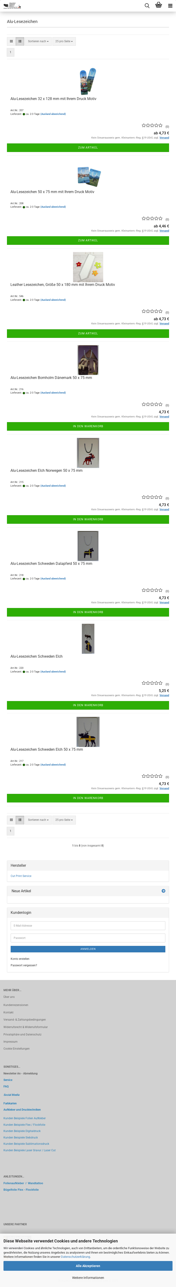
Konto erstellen (20, 958)
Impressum (10, 1041)
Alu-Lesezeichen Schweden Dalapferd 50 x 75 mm (51, 563)
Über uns (9, 997)
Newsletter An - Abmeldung (20, 1073)
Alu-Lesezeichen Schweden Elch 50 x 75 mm (46, 749)
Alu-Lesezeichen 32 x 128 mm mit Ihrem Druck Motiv (53, 99)
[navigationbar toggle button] (170, 6)
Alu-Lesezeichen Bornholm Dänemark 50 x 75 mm (51, 377)
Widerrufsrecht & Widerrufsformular (25, 1027)
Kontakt (8, 1012)
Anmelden (88, 949)
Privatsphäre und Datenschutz (22, 1034)
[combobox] (38, 41)
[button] (11, 41)
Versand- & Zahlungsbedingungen (24, 1019)
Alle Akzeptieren (88, 1266)
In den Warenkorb (88, 426)
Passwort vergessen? (24, 965)
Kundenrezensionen (15, 1005)
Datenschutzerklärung (75, 1256)
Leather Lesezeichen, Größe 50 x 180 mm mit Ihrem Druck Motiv (62, 284)
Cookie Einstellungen (16, 1048)
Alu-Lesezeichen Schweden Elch (36, 656)
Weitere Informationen (88, 1278)
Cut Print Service (21, 876)
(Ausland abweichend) (53, 114)
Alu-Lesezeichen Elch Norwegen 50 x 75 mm (46, 470)
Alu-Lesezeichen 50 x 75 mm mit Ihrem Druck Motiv (52, 192)
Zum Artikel (88, 147)
